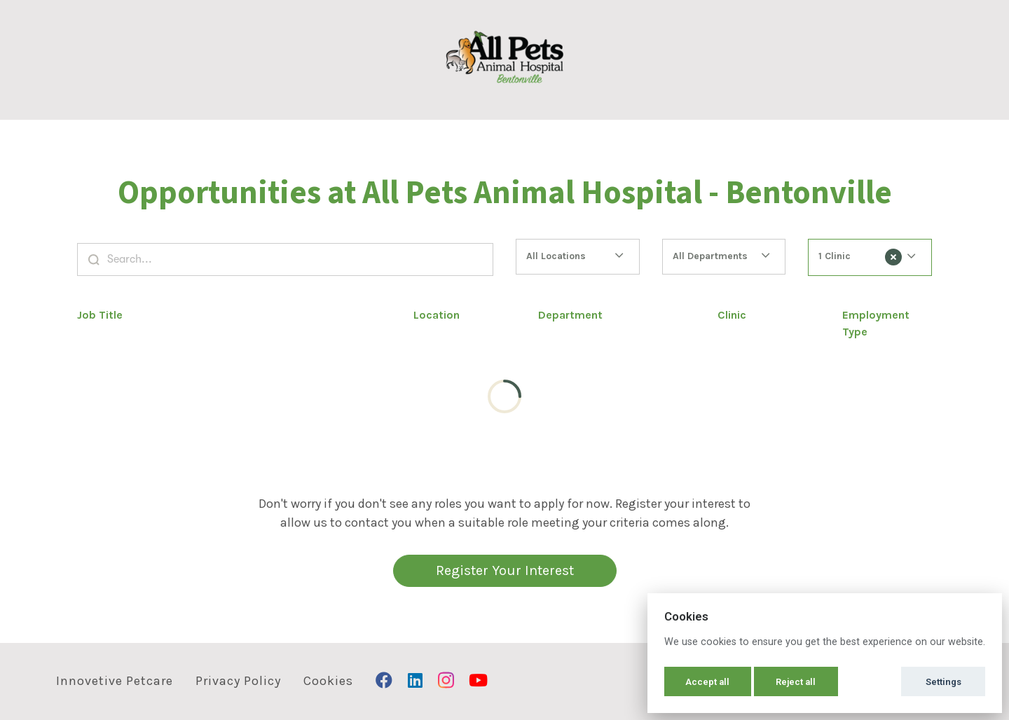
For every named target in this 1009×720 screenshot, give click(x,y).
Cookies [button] (328, 680)
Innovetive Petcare (114, 680)
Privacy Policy (238, 680)
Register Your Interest (505, 570)
